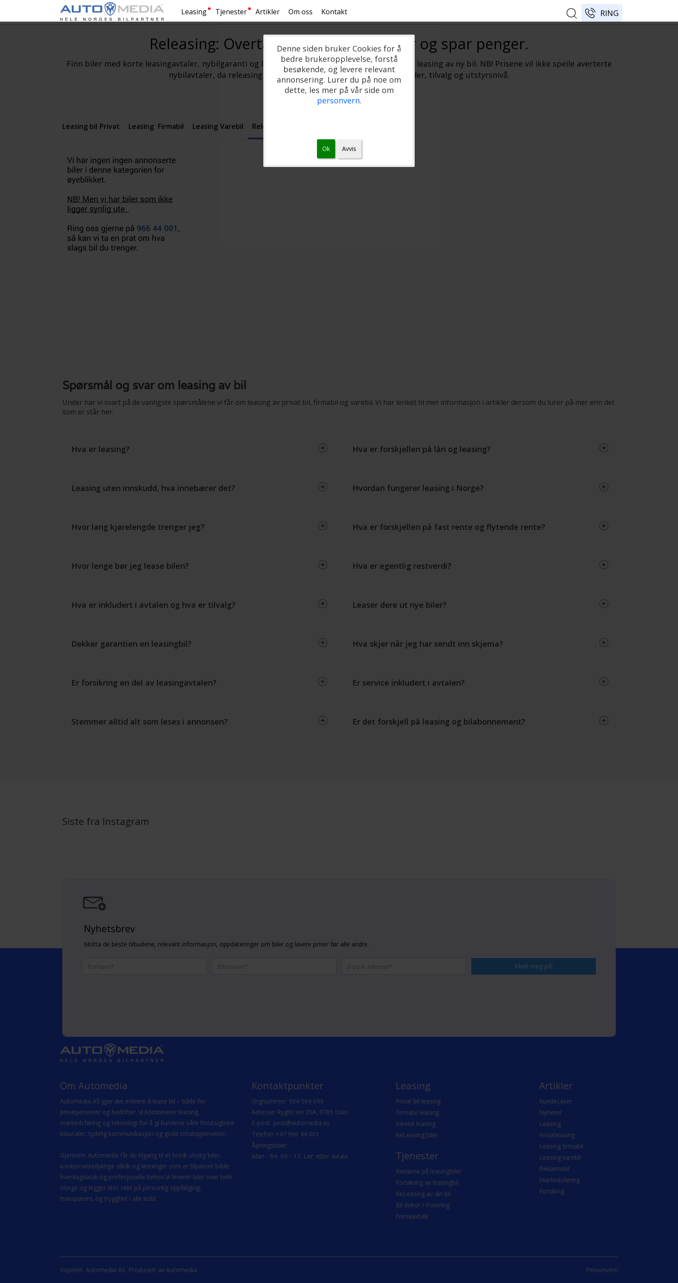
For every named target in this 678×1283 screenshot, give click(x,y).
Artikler (268, 11)
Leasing (194, 11)
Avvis (349, 148)
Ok (326, 148)
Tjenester (231, 11)
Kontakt (334, 11)
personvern (338, 100)
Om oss (300, 11)
